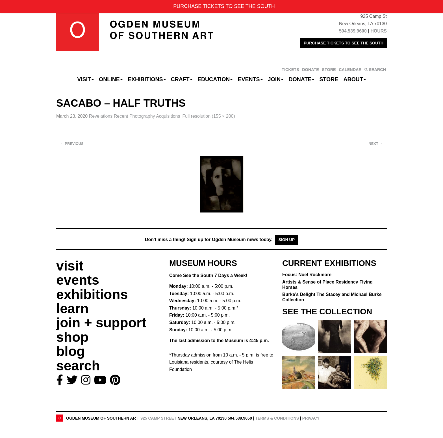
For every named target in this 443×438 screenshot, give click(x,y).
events (77, 279)
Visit (85, 79)
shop (72, 337)
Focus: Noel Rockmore (306, 274)
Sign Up (286, 239)
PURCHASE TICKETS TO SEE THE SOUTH (343, 43)
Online (111, 79)
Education (215, 79)
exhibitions (92, 294)
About (355, 79)
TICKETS (290, 69)
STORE (329, 69)
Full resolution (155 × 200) (209, 116)
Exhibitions (147, 79)
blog (70, 351)
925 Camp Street (158, 418)
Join (276, 79)
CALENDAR (350, 69)
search (78, 365)
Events (250, 79)
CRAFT (181, 79)
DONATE (310, 69)
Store (329, 79)
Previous (72, 143)
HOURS (378, 31)
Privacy (311, 418)
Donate (301, 79)
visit (69, 265)
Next (376, 143)
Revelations (134, 116)
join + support (101, 322)
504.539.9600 (353, 31)
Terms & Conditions (277, 418)
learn (72, 308)
